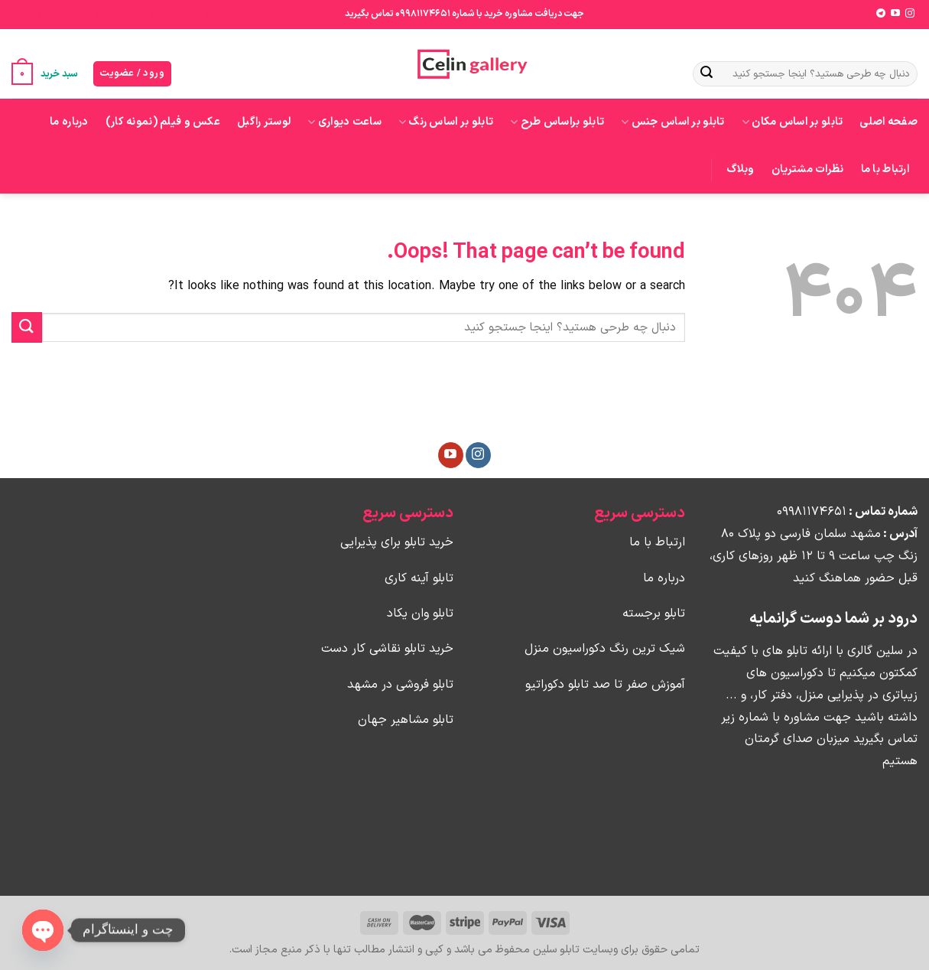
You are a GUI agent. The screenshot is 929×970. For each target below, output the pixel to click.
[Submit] (706, 74)
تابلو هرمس (144, 14)
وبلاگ (740, 169)
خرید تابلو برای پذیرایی (217, 14)
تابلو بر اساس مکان (792, 122)
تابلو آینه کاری (419, 578)
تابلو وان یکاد (420, 613)
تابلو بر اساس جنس (672, 122)
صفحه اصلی (888, 122)
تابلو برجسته (87, 14)
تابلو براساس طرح (557, 122)
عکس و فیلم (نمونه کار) (163, 122)
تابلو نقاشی (32, 14)
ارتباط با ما (885, 169)
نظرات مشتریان (807, 169)
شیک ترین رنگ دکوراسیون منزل (605, 649)
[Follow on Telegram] (880, 13)
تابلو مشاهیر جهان (405, 720)
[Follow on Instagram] (909, 13)
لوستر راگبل (264, 122)
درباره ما (69, 122)
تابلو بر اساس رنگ (445, 122)
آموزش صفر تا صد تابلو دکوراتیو (605, 684)
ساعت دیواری (344, 122)
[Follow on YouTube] (895, 13)
